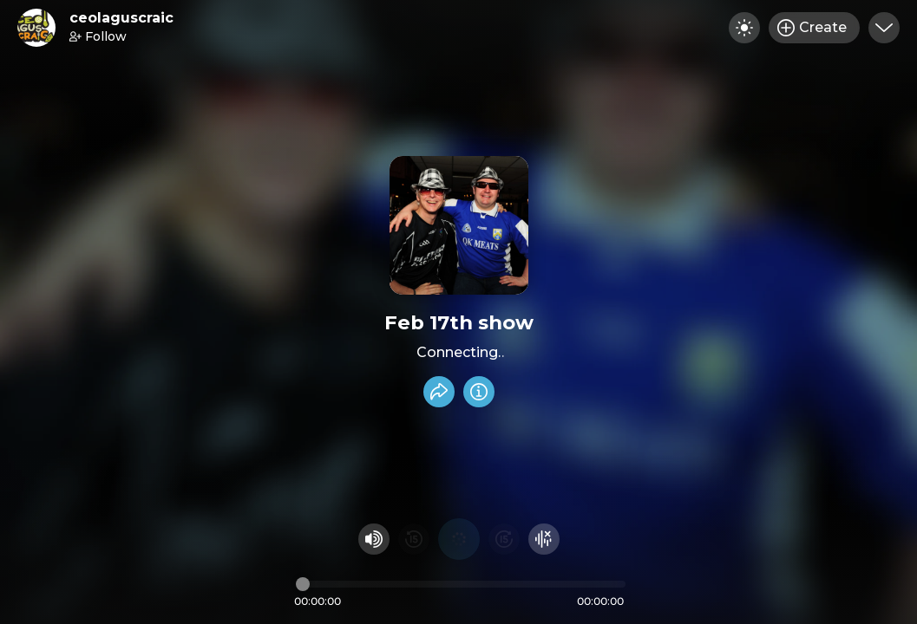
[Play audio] (459, 539)
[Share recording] (439, 391)
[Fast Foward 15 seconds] (504, 539)
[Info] (479, 391)
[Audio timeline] (461, 584)
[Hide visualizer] (544, 539)
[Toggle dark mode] (744, 27)
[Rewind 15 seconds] (413, 539)
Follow (98, 36)
